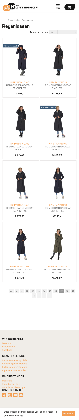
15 (50, 291)
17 (61, 291)
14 (44, 291)
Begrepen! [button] (68, 413)
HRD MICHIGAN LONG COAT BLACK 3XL (57, 85)
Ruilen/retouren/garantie (14, 366)
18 (67, 291)
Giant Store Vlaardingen (14, 387)
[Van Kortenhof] (20, 7)
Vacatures (7, 349)
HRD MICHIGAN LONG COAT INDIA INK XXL (20, 207)
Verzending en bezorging (14, 363)
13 (39, 291)
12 (33, 291)
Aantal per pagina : (39, 32)
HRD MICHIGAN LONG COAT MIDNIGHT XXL (20, 269)
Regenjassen (27, 20)
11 (27, 291)
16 (56, 291)
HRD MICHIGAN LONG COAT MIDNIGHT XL (57, 207)
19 (73, 291)
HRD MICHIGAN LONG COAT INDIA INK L (57, 146)
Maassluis (7, 380)
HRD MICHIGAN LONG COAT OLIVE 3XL (57, 269)
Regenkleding (14, 20)
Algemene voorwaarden (14, 370)
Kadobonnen (8, 346)
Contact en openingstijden (15, 360)
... (21, 291)
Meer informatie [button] (32, 415)
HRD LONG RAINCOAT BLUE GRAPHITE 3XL (20, 85)
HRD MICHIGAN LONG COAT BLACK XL (20, 146)
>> (50, 295)
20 (34, 295)
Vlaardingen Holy (11, 383)
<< (11, 291)
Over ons (6, 343)
